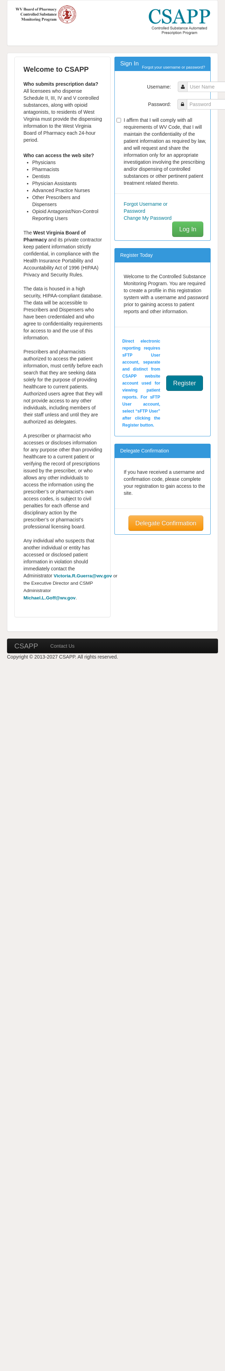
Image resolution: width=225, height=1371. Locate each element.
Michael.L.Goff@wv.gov (49, 597)
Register (184, 383)
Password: (159, 104)
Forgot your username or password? (173, 67)
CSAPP (26, 646)
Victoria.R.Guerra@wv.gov (83, 575)
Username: (159, 87)
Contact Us (62, 646)
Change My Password (147, 218)
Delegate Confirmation (165, 523)
